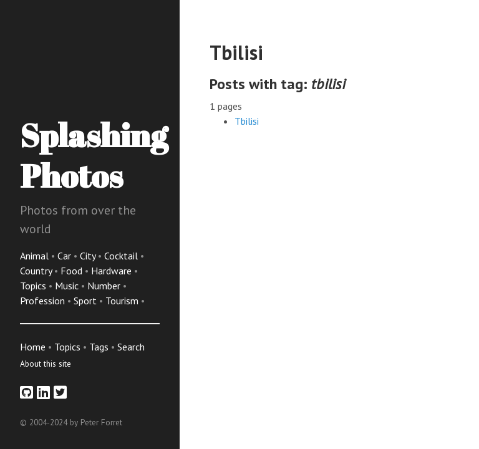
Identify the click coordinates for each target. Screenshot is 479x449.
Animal (35, 255)
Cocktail (122, 255)
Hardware (112, 270)
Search (131, 346)
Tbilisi (247, 121)
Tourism (123, 300)
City (89, 255)
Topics (34, 285)
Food (72, 270)
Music (68, 285)
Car (65, 255)
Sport (86, 300)
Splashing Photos (94, 155)
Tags (99, 346)
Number (105, 285)
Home (33, 346)
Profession (43, 300)
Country (37, 270)
